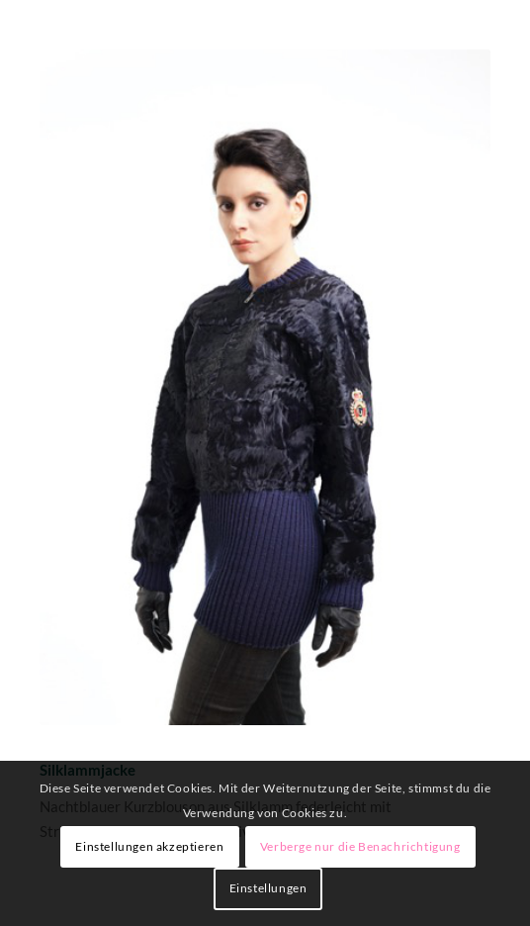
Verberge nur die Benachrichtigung (360, 846)
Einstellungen (268, 887)
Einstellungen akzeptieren (149, 846)
